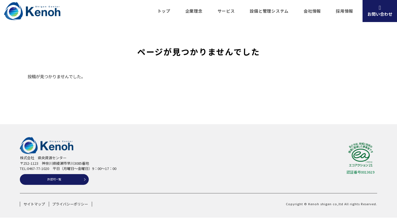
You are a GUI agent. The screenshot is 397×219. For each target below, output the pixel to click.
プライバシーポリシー (70, 205)
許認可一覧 (54, 180)
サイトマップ (34, 205)
